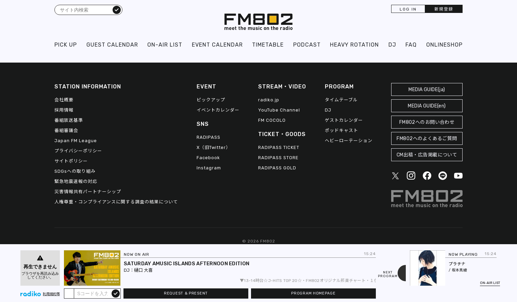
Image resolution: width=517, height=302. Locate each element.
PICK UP (65, 44)
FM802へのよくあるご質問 (427, 138)
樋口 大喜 (143, 270)
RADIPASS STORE (278, 157)
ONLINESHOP (444, 44)
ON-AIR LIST (164, 44)
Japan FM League (75, 140)
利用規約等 (51, 294)
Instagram (209, 167)
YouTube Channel (279, 110)
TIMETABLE (268, 44)
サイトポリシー (71, 161)
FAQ (411, 44)
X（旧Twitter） (214, 147)
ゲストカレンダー (344, 120)
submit (115, 293)
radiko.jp (268, 99)
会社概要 (63, 99)
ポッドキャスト (341, 130)
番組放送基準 (68, 120)
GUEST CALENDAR (112, 44)
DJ (392, 44)
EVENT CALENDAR (217, 44)
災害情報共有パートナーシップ (87, 191)
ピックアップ (211, 99)
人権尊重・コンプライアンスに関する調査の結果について (116, 201)
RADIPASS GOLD (277, 167)
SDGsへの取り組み (75, 171)
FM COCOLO (272, 120)
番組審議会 (66, 130)
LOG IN (408, 9)
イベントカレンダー (218, 110)
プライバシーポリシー (78, 150)
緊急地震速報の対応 (75, 181)
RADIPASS (208, 137)
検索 (116, 9)
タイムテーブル (341, 99)
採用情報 (63, 110)
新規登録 (443, 9)
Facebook (208, 157)
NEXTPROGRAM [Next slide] (388, 274)
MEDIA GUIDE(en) (427, 106)
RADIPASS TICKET (278, 147)
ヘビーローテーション (348, 140)
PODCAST (307, 44)
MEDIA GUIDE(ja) (426, 90)
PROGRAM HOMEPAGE (313, 293)
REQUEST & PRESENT (186, 293)
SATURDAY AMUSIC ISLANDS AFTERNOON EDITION (186, 264)
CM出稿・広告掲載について (427, 155)
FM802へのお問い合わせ (427, 122)
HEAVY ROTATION (354, 44)
